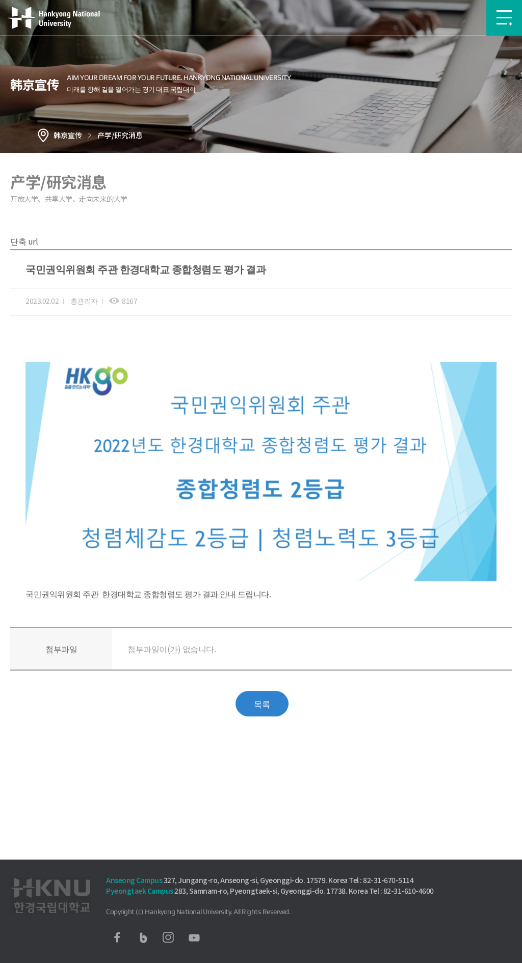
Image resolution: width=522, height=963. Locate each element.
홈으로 (43, 135)
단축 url (24, 256)
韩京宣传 (68, 135)
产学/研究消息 (120, 135)
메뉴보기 (504, 18)
